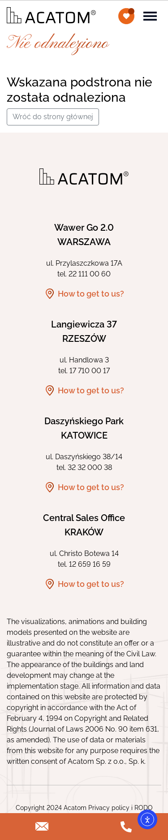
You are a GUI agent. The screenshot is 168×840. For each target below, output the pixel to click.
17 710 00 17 (89, 370)
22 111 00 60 (90, 274)
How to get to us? (91, 293)
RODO (143, 807)
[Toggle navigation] (150, 15)
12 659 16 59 (90, 564)
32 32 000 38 (90, 467)
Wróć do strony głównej (53, 116)
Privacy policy (108, 807)
